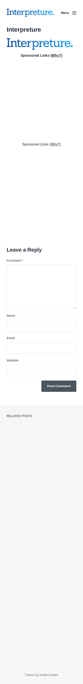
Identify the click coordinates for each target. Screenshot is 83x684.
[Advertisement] (41, 99)
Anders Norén (48, 675)
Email (11, 338)
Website (12, 360)
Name (11, 315)
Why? (56, 55)
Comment (15, 260)
